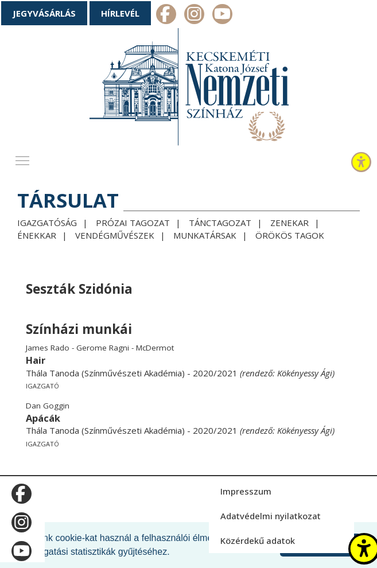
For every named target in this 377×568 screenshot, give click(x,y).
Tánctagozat (220, 222)
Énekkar (36, 235)
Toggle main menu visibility (22, 158)
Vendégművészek (114, 235)
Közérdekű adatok (257, 540)
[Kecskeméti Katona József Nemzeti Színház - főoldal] (188, 89)
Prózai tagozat (133, 222)
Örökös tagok (289, 235)
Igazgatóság (47, 222)
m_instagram (194, 15)
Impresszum (245, 491)
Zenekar (289, 222)
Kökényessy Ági (304, 373)
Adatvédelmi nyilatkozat (270, 516)
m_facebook (166, 15)
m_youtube (222, 15)
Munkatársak (204, 235)
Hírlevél (120, 13)
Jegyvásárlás (44, 13)
